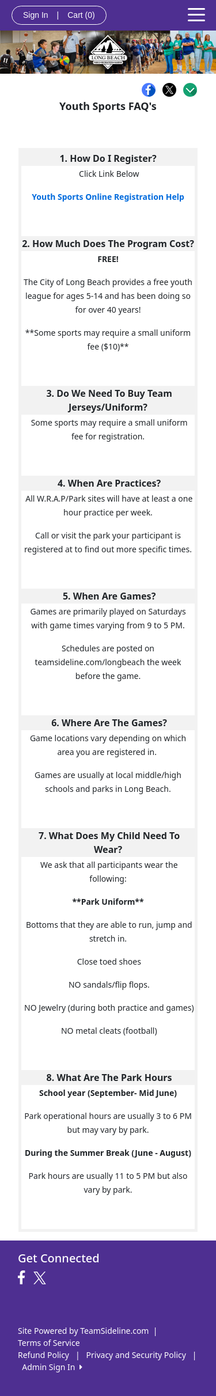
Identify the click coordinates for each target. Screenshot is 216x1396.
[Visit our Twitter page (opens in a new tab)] (41, 1278)
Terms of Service (49, 1342)
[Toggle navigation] (196, 14)
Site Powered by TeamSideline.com (83, 1330)
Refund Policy (43, 1354)
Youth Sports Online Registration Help (108, 196)
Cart (80, 15)
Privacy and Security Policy (136, 1354)
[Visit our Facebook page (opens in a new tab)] (24, 1277)
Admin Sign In (52, 1366)
